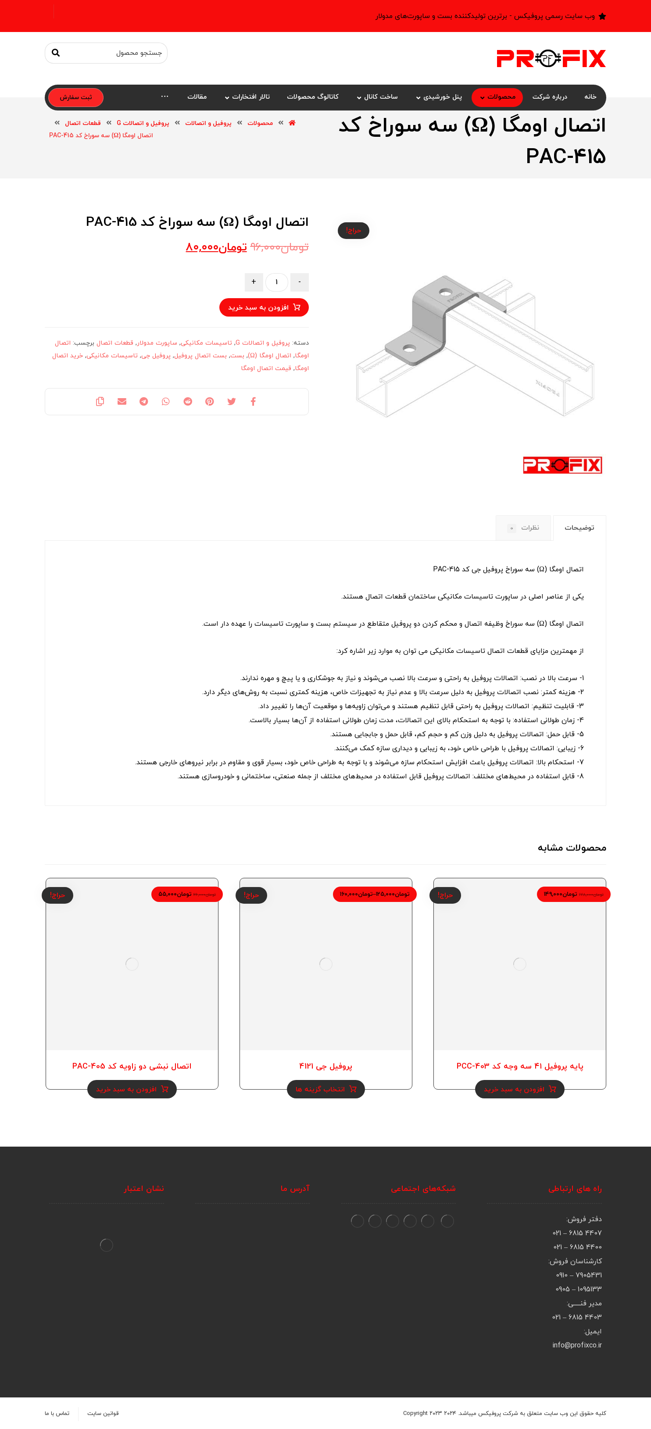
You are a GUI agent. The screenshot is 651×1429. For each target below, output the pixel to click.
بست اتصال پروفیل (200, 355)
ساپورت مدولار (157, 343)
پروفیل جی (156, 355)
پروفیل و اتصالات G (263, 343)
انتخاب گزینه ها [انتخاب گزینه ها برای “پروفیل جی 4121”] (320, 1089)
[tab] (579, 528)
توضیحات (579, 528)
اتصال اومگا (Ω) (269, 355)
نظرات (523, 528)
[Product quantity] (276, 282)
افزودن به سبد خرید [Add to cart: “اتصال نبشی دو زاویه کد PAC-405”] (126, 1089)
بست (237, 355)
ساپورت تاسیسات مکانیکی (478, 597)
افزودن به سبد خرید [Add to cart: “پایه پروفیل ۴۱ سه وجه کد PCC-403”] (514, 1089)
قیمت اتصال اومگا (266, 368)
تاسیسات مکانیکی (206, 343)
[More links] (165, 97)
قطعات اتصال (115, 343)
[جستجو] (56, 53)
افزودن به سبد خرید (258, 308)
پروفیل (482, 678)
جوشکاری (321, 678)
